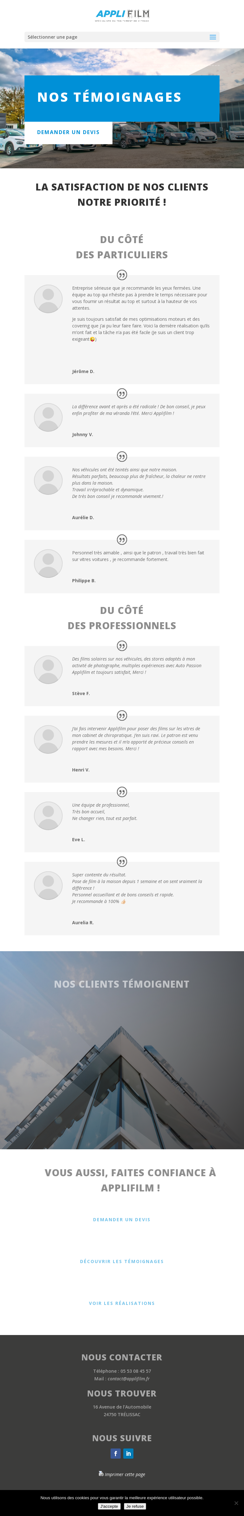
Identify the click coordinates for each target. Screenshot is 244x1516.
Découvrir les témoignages (122, 1261)
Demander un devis (122, 1219)
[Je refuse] (236, 1503)
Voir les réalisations (122, 1303)
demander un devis (68, 132)
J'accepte (109, 1506)
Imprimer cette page (125, 1474)
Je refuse (135, 1506)
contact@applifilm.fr (129, 1379)
